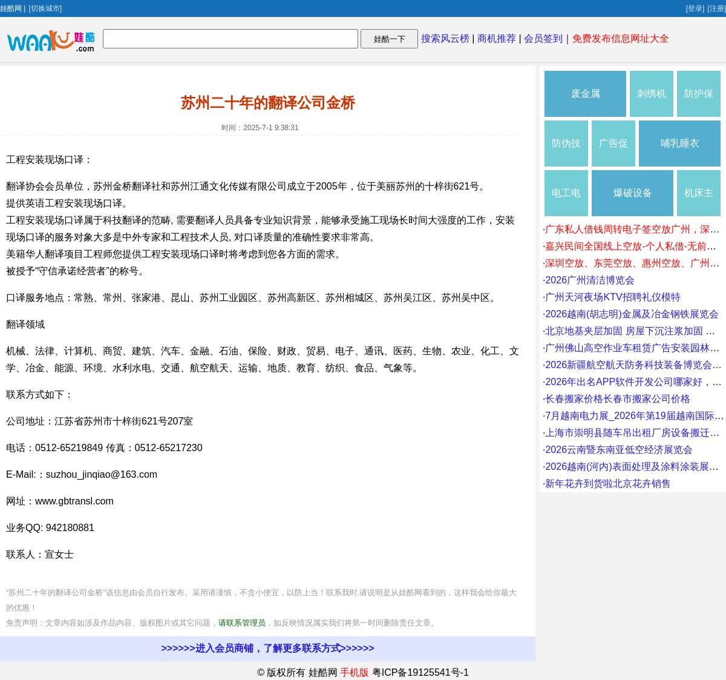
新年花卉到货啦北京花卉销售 (608, 483)
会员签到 (543, 38)
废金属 (585, 93)
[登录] (695, 8)
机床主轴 (698, 202)
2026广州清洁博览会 (590, 280)
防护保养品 (698, 102)
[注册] (716, 8)
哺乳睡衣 (680, 143)
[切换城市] (45, 8)
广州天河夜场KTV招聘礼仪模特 (612, 297)
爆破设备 (632, 193)
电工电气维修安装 (566, 202)
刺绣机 (651, 93)
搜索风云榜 (445, 38)
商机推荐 (496, 38)
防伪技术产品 (566, 152)
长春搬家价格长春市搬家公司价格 (617, 399)
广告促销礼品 (613, 152)
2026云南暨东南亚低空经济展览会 (619, 449)
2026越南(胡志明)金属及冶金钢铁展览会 (631, 314)
